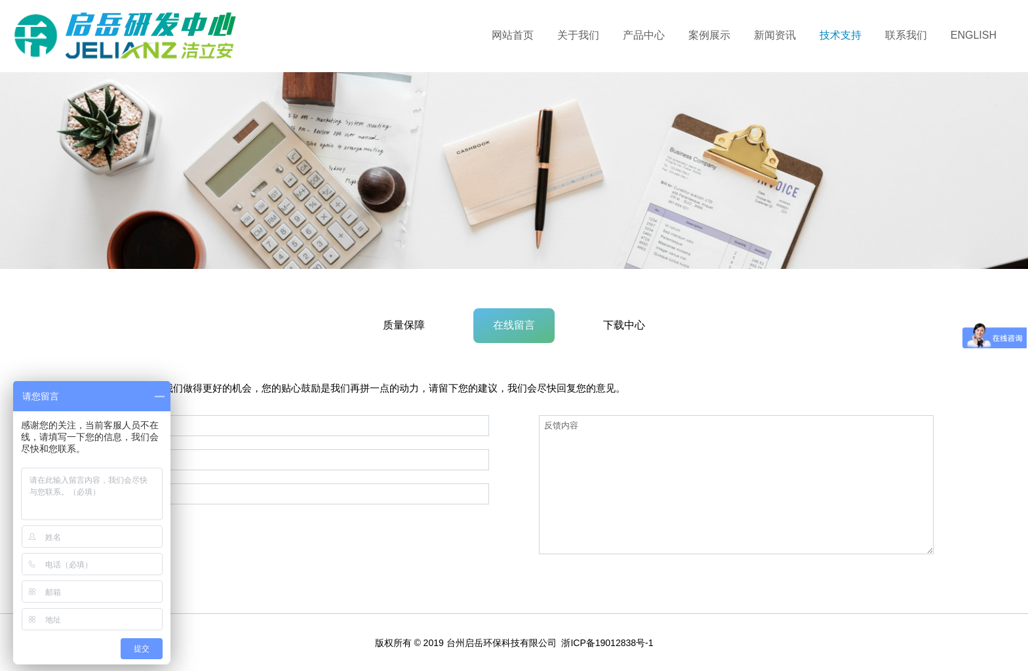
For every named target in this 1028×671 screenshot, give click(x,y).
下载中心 (624, 325)
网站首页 (513, 35)
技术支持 (840, 35)
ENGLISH (974, 35)
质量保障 (404, 325)
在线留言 (514, 325)
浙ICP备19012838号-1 (607, 643)
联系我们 (906, 35)
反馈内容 (736, 484)
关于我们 (578, 35)
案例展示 (709, 35)
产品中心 (644, 35)
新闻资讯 (775, 35)
